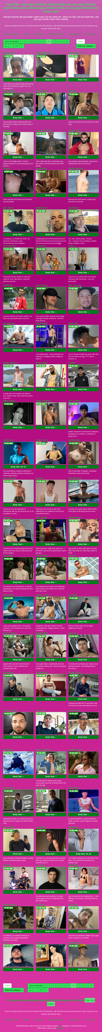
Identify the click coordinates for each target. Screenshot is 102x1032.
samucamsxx (9, 788)
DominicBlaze (42, 672)
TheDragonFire (9, 246)
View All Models (12, 41)
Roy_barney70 (42, 788)
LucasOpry (8, 555)
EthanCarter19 (9, 478)
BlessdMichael (74, 478)
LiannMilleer (41, 827)
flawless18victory (76, 168)
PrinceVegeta (41, 91)
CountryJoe (73, 208)
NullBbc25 (7, 285)
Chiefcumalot (9, 53)
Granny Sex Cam (75, 34)
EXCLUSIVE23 (42, 555)
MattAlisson (73, 827)
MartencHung (42, 285)
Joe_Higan (40, 865)
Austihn (71, 363)
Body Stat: (18, 80)
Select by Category (86, 46)
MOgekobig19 (42, 633)
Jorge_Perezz (42, 440)
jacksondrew (74, 788)
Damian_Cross (74, 672)
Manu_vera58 (9, 401)
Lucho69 (39, 478)
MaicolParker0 (74, 517)
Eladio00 (72, 91)
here (60, 1026)
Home (80, 41)
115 (16, 46)
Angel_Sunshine (10, 363)
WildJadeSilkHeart (44, 53)
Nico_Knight (8, 827)
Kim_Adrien (8, 208)
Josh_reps (73, 904)
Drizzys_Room (74, 130)
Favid (5, 943)
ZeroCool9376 (9, 91)
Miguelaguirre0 (75, 943)
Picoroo (6, 168)
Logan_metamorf (43, 401)
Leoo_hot (72, 633)
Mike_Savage (41, 517)
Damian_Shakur (43, 595)
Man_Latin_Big (75, 285)
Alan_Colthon (74, 401)
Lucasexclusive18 (44, 130)
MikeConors (41, 943)
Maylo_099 (73, 323)
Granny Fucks (39, 34)
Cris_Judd (40, 710)
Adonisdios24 (74, 710)
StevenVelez (8, 595)
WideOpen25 (41, 208)
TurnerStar (73, 595)
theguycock (41, 246)
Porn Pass (26, 34)
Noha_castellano (43, 750)
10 (67, 41)
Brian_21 (72, 555)
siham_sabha (42, 363)
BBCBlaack (8, 750)
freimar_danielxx (10, 710)
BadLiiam (7, 517)
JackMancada (74, 440)
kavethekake (41, 168)
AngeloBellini (42, 323)
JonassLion (8, 440)
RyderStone (8, 672)
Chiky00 (6, 865)
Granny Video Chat (11, 34)
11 (6, 46)
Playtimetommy (75, 53)
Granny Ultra (90, 34)
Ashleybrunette (75, 750)
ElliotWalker (73, 865)
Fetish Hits (61, 1028)
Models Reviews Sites (56, 34)
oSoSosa (7, 130)
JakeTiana (40, 904)
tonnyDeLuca (9, 323)
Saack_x (72, 246)
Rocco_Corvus (9, 633)
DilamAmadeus (10, 904)
